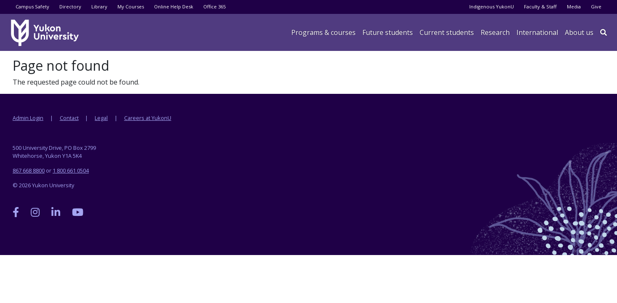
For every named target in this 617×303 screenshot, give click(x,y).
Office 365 (214, 6)
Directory (70, 6)
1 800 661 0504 (71, 170)
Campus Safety (32, 6)
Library (99, 6)
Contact (69, 118)
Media (574, 6)
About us (579, 32)
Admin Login (28, 118)
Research (495, 32)
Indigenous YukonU (491, 6)
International (537, 32)
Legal (101, 118)
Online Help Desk (173, 6)
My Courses (130, 6)
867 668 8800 (29, 170)
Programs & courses (323, 32)
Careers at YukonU (147, 118)
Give (596, 6)
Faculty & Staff (540, 6)
